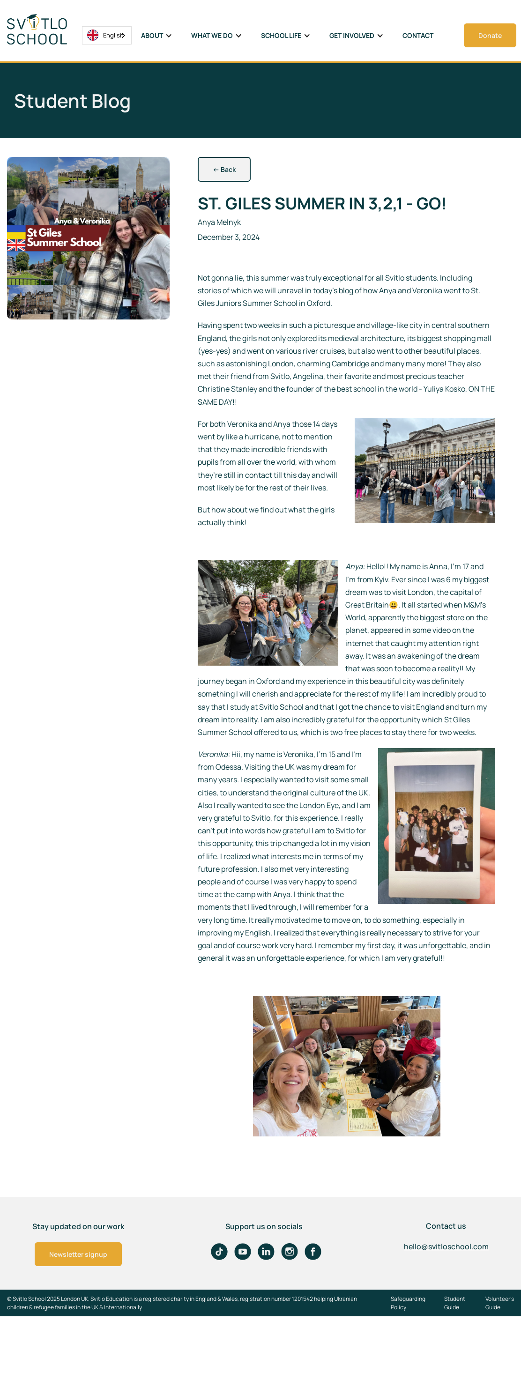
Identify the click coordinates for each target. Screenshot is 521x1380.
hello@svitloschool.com (446, 1246)
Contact (417, 35)
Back (224, 169)
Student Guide (454, 1303)
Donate (490, 35)
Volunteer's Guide (499, 1303)
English (105, 35)
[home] (44, 29)
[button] (157, 35)
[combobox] (107, 35)
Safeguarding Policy (408, 1303)
